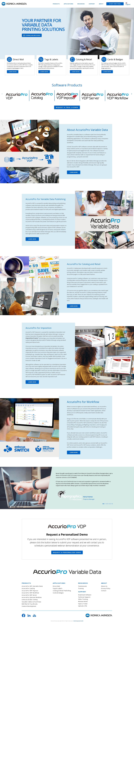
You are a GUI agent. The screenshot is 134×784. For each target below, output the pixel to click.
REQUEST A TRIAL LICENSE (67, 107)
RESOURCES (81, 4)
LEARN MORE (13, 71)
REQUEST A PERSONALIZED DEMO (67, 552)
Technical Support (84, 597)
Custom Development (29, 606)
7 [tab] (112, 503)
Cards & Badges (58, 593)
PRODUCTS (56, 4)
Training (81, 588)
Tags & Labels (57, 588)
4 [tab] (107, 503)
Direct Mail (56, 586)
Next (131, 94)
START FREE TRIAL (115, 4)
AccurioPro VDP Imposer (30, 591)
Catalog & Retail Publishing (62, 591)
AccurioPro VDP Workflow (30, 593)
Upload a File (82, 606)
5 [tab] (109, 503)
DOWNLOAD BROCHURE (33, 35)
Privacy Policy (105, 588)
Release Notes (83, 601)
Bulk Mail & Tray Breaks (30, 604)
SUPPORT (92, 4)
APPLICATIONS (68, 4)
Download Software (84, 595)
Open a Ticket (82, 604)
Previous (2, 94)
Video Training (83, 599)
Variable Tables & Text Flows (31, 602)
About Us (104, 586)
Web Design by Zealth (78, 621)
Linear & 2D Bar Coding (30, 599)
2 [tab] (104, 503)
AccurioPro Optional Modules (32, 597)
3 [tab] (106, 503)
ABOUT (101, 4)
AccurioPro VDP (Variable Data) (32, 586)
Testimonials (82, 586)
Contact (103, 591)
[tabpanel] (84, 486)
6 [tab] (110, 503)
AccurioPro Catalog (28, 588)
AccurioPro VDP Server (29, 595)
